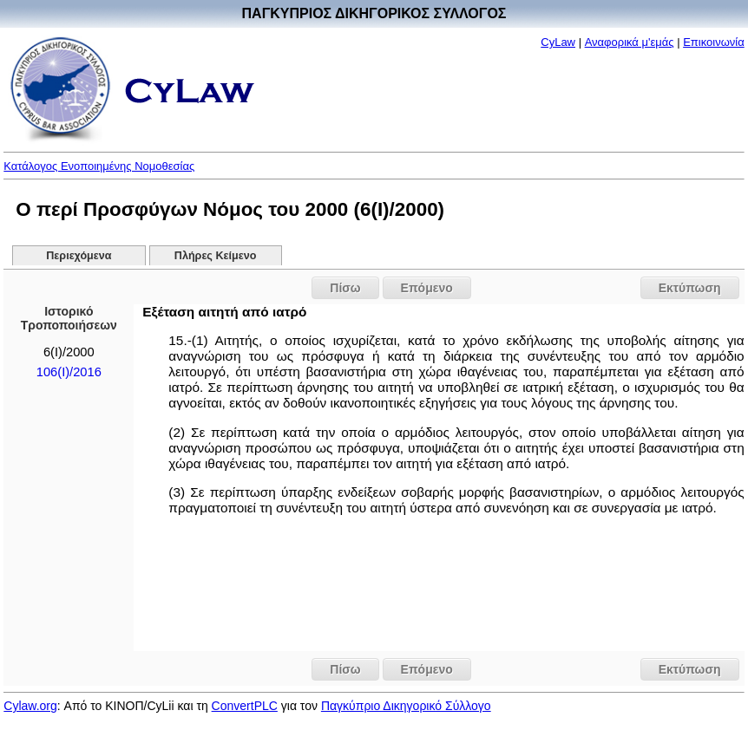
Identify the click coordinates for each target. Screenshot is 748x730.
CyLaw (558, 42)
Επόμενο (427, 288)
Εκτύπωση (690, 288)
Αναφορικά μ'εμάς (629, 42)
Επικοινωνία (714, 42)
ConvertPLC (245, 706)
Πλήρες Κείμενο (215, 256)
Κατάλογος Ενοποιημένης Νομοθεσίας (98, 166)
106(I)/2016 (69, 372)
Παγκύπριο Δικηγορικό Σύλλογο (406, 706)
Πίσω (345, 288)
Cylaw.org (29, 706)
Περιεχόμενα (78, 256)
